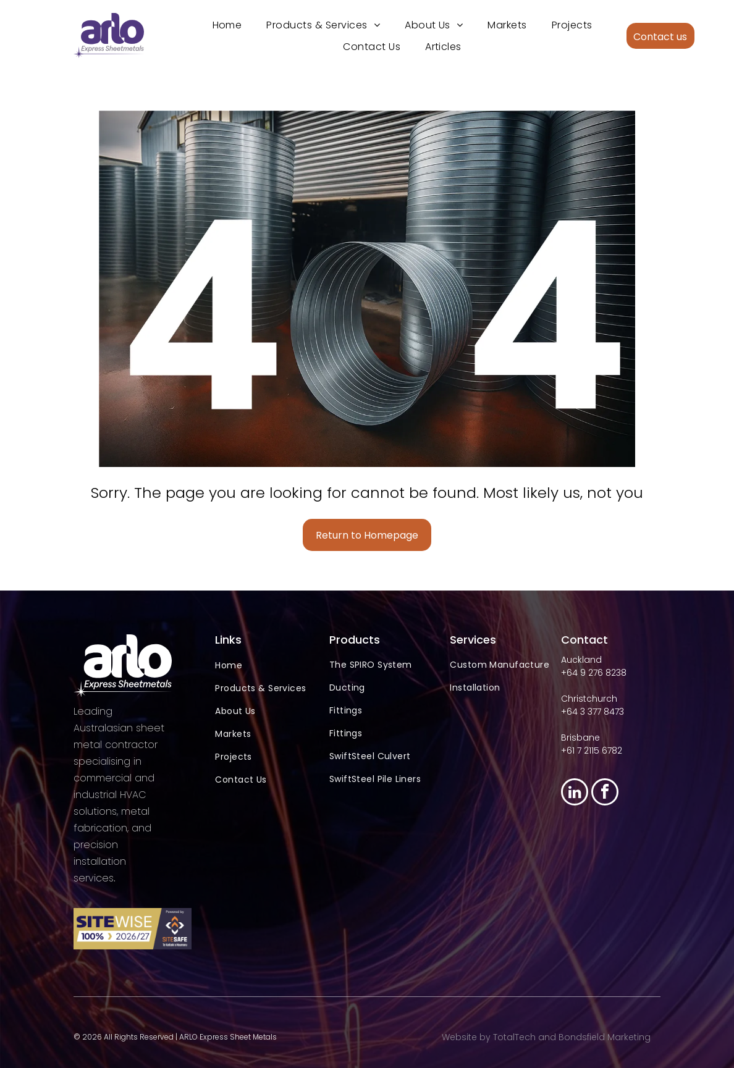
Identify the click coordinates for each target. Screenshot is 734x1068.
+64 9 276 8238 (593, 672)
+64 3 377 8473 (592, 711)
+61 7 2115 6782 (591, 750)
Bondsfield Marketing (605, 1036)
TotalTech (514, 1036)
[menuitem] (227, 24)
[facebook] (604, 793)
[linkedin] (574, 793)
